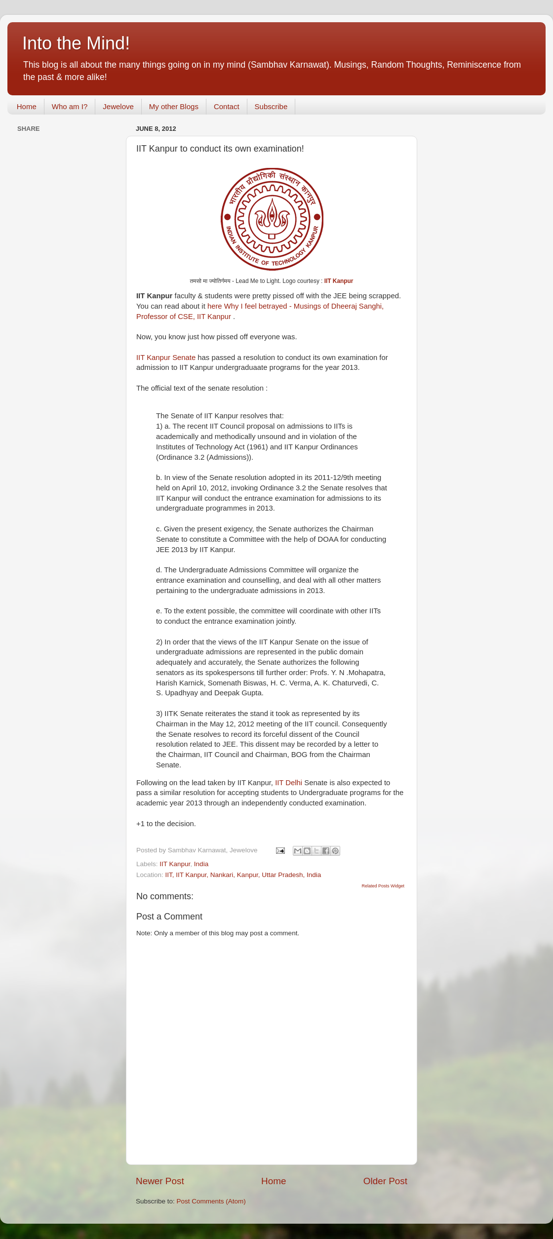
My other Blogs (173, 106)
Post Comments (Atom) (211, 1201)
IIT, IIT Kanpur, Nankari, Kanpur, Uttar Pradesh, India (243, 875)
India (201, 864)
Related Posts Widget (382, 885)
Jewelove (118, 106)
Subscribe (271, 106)
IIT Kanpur (339, 281)
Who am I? (70, 106)
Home (27, 106)
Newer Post (160, 1181)
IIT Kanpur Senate (166, 357)
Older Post (385, 1181)
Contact (226, 106)
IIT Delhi (288, 783)
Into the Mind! (76, 43)
